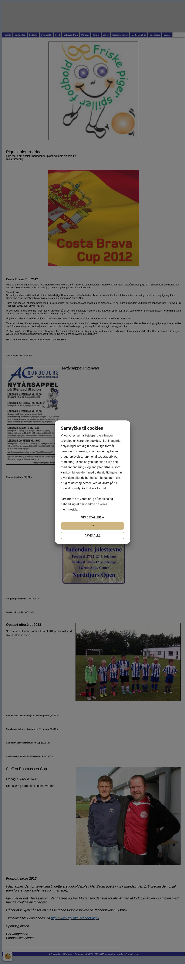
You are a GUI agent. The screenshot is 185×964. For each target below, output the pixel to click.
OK (92, 526)
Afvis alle (92, 535)
